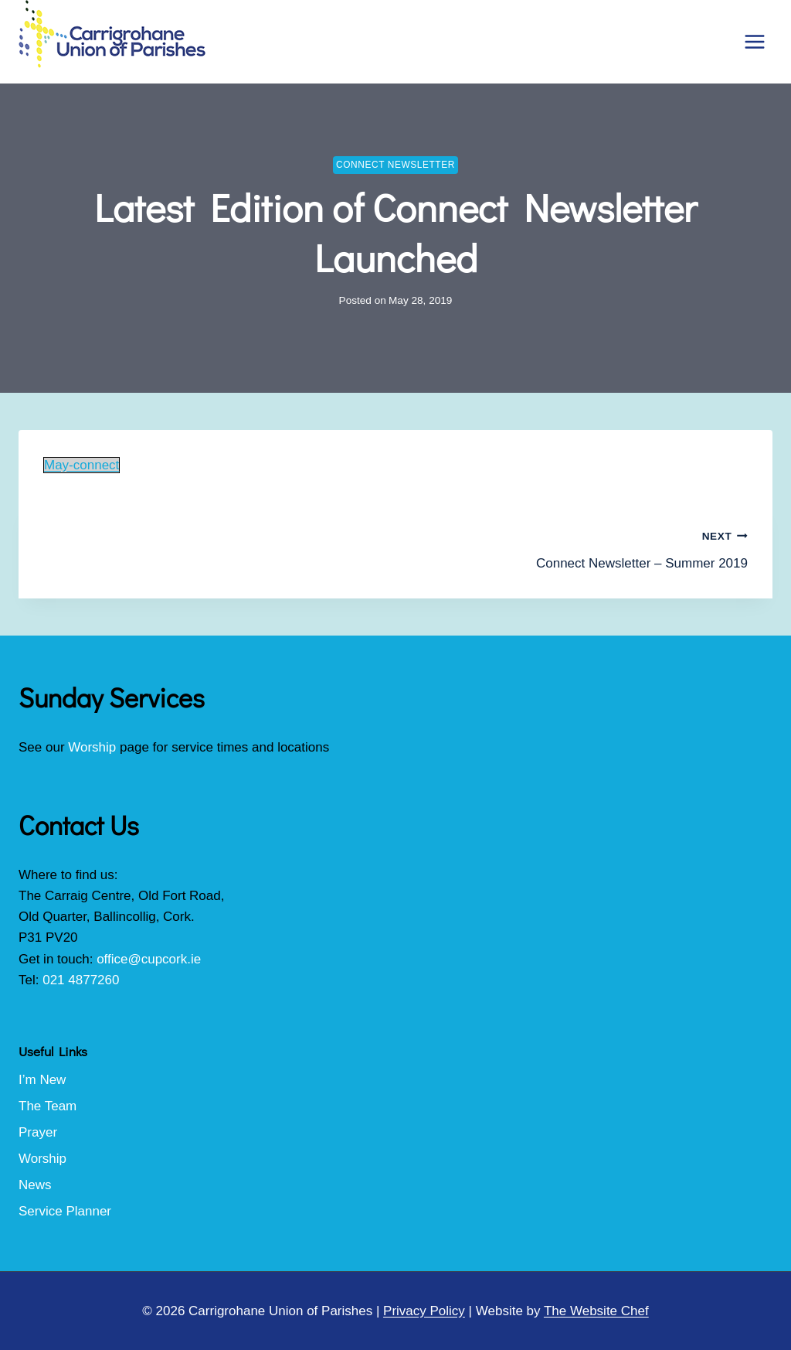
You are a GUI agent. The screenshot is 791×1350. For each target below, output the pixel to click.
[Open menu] (754, 41)
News (35, 1185)
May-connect (81, 465)
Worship (92, 747)
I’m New (42, 1079)
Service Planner (65, 1211)
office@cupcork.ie (149, 959)
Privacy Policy (424, 1311)
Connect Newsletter (395, 164)
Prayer (38, 1132)
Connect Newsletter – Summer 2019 (578, 548)
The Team (47, 1106)
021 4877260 (80, 980)
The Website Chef (596, 1311)
